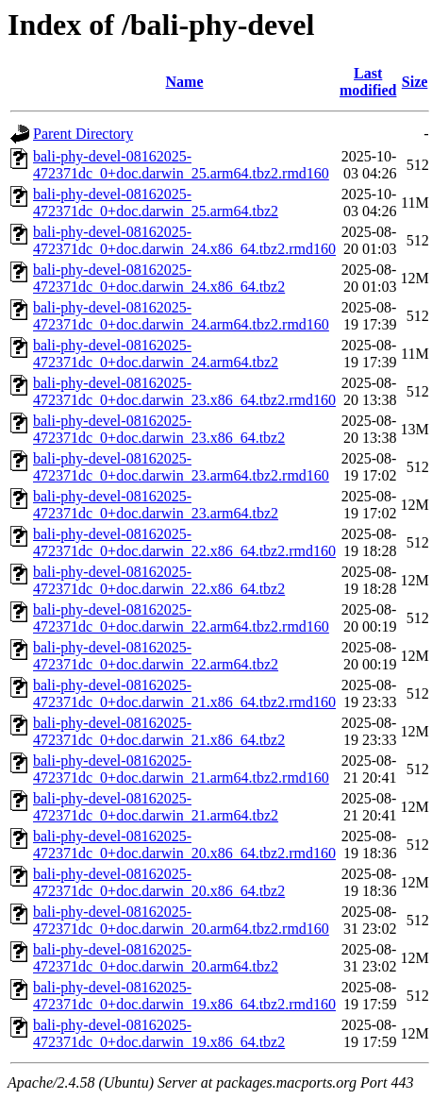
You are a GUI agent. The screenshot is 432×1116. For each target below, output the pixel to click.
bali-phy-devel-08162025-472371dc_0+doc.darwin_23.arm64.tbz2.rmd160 (181, 466)
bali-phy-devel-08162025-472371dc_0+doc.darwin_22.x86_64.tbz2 (159, 580)
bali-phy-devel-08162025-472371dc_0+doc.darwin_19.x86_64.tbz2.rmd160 (184, 995)
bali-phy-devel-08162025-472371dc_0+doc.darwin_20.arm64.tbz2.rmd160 (181, 920)
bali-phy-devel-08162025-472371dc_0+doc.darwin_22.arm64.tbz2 (155, 655)
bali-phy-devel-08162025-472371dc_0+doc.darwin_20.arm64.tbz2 (155, 957)
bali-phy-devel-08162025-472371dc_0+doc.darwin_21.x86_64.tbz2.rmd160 (184, 693)
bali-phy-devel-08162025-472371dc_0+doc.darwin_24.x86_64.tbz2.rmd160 (184, 240)
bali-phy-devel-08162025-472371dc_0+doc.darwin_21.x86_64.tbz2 (159, 731)
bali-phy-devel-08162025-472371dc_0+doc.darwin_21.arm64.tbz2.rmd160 (181, 769)
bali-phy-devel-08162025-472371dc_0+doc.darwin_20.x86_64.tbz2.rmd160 (184, 844)
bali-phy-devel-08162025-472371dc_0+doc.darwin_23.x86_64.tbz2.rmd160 (184, 391)
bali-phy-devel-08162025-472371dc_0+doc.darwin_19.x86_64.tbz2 (159, 1033)
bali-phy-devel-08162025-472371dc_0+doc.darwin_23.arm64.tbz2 (155, 504)
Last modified (368, 81)
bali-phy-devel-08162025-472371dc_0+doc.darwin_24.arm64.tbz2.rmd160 (181, 315)
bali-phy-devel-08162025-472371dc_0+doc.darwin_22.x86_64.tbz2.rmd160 (184, 542)
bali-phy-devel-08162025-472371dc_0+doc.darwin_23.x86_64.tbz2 (159, 429)
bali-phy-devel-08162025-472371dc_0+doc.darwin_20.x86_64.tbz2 (159, 882)
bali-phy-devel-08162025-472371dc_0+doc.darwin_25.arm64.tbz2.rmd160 (181, 164)
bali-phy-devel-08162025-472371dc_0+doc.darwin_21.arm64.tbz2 (155, 806)
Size (415, 82)
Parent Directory (83, 134)
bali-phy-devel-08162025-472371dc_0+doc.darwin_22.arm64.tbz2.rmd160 (181, 617)
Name (185, 82)
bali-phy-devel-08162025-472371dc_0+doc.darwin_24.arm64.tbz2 (155, 353)
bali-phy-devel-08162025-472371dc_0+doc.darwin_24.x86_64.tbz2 (159, 278)
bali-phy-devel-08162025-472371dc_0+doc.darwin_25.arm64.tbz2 (155, 202)
